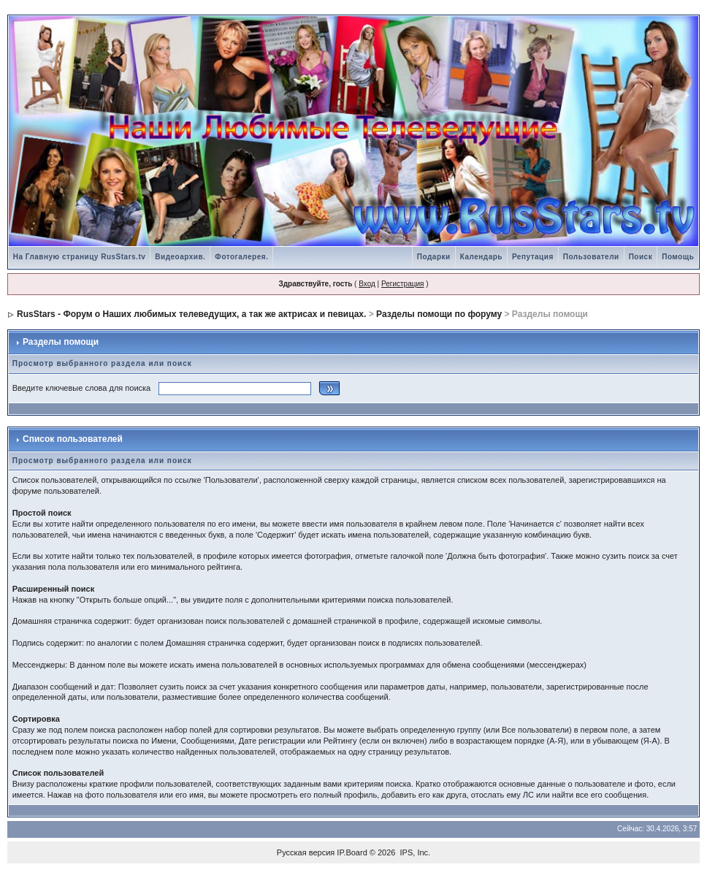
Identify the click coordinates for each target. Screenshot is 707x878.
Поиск (641, 257)
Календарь (481, 257)
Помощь (678, 257)
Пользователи (591, 257)
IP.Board (352, 852)
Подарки (434, 257)
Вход (367, 284)
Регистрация (402, 284)
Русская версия (306, 852)
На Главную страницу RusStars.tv (79, 257)
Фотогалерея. (241, 257)
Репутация (533, 257)
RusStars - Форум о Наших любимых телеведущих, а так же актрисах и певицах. (191, 314)
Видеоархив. (180, 257)
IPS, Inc (414, 852)
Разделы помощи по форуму (439, 314)
